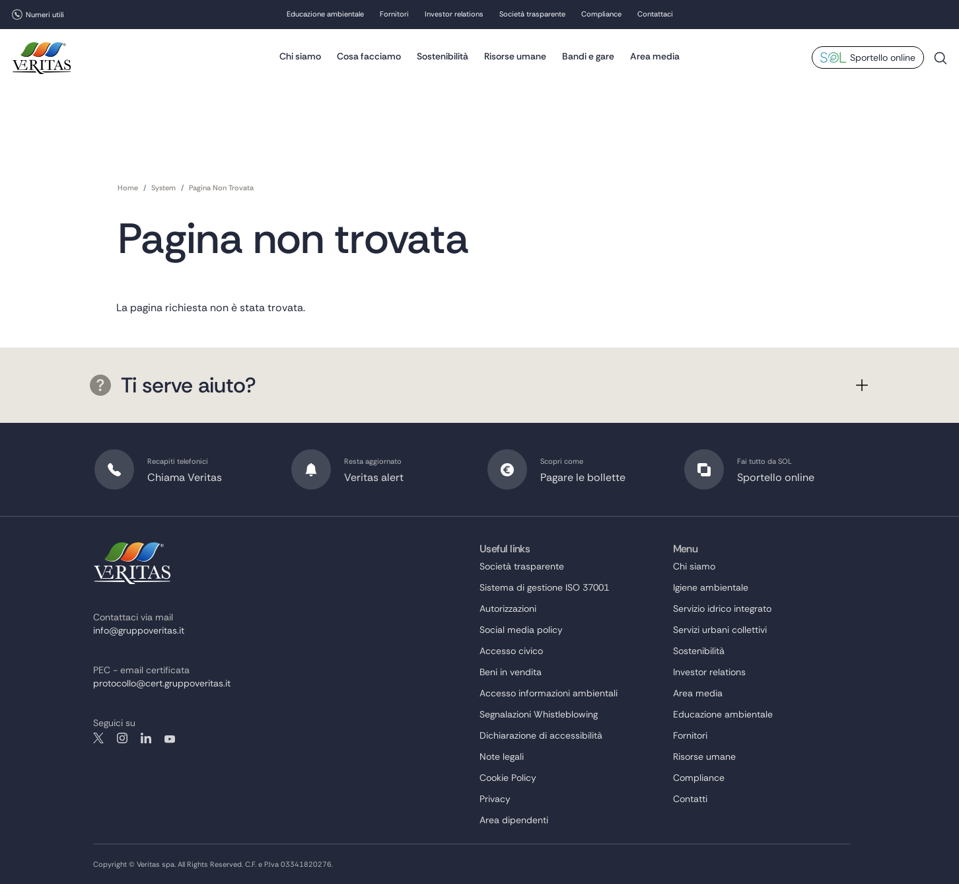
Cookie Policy (508, 778)
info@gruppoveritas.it (138, 630)
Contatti (690, 799)
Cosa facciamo (369, 56)
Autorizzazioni (508, 608)
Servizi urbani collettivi (720, 630)
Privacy (495, 799)
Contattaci (655, 15)
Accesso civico (511, 651)
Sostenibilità (442, 56)
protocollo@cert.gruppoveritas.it (162, 683)
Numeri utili (45, 14)
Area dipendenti (514, 820)
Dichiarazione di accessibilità (541, 735)
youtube (169, 738)
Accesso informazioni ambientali (549, 693)
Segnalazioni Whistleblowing (539, 714)
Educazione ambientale (325, 15)
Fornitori (394, 15)
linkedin (146, 738)
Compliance (601, 15)
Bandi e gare (588, 56)
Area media (655, 56)
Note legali (502, 756)
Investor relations (454, 15)
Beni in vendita (511, 672)
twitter (98, 738)
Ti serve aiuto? (173, 385)
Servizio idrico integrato (722, 608)
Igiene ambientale (710, 587)
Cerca (940, 63)
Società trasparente (532, 15)
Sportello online (882, 58)
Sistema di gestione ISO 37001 (544, 587)
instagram (122, 738)
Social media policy (521, 630)
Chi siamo (300, 56)
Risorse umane (515, 56)
